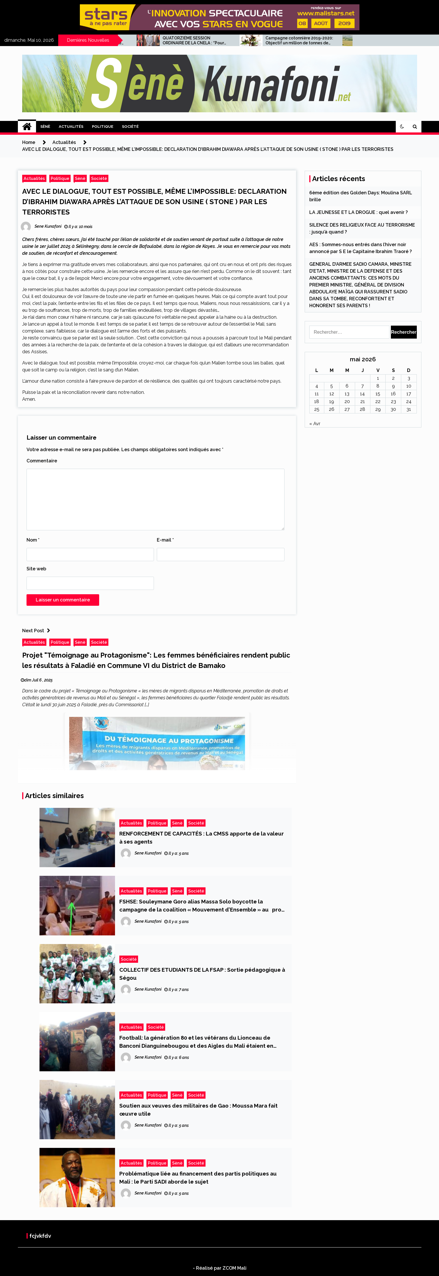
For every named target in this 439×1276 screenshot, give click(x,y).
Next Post (37, 630)
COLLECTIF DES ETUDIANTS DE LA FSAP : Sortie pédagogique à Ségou (202, 974)
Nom (33, 540)
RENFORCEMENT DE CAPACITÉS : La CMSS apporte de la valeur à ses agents (201, 837)
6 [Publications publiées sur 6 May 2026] (347, 386)
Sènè (45, 126)
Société (130, 126)
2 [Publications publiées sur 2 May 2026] (393, 378)
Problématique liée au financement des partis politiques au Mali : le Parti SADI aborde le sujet (198, 1177)
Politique (102, 126)
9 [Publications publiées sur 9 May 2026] (393, 386)
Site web (36, 568)
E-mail (165, 540)
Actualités (71, 126)
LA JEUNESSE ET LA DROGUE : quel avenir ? (358, 212)
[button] (402, 126)
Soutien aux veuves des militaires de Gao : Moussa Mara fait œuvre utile (198, 1109)
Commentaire (42, 461)
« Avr (314, 423)
